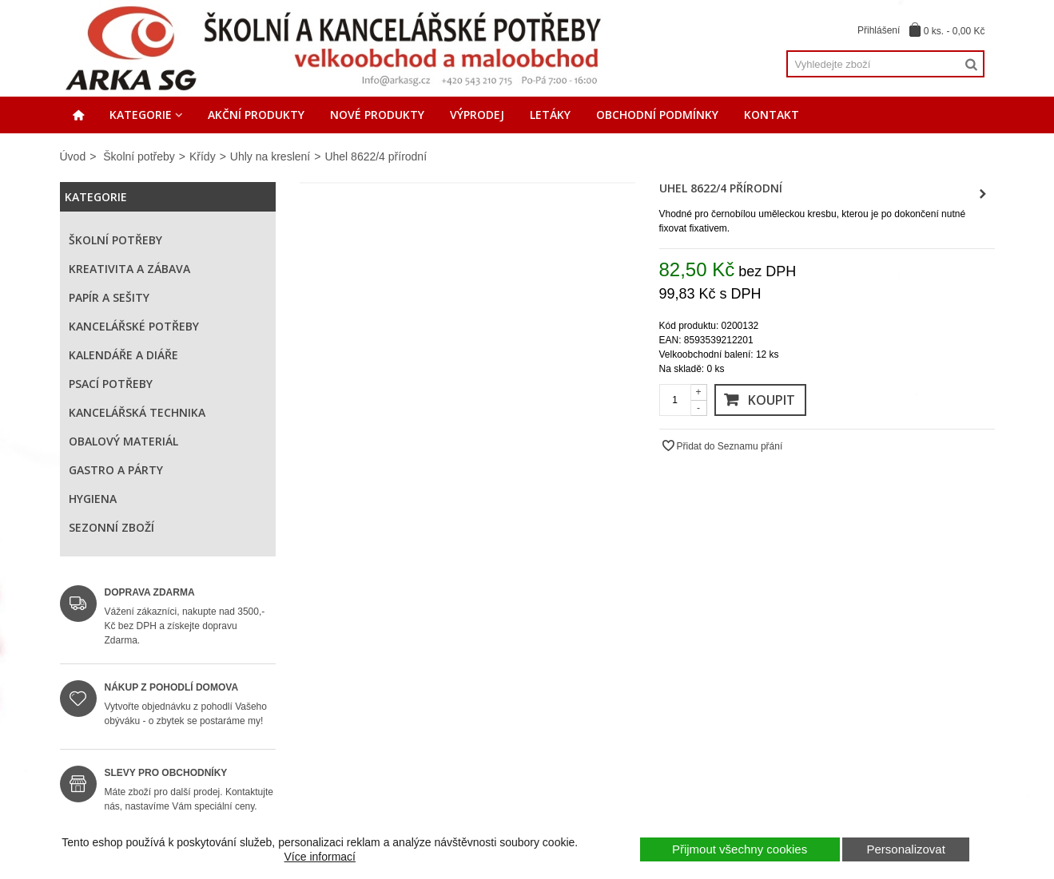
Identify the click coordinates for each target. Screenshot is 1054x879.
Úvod (73, 156)
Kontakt (771, 114)
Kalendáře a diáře (123, 354)
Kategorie (140, 114)
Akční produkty (256, 114)
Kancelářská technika (137, 412)
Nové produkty (377, 114)
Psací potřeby (111, 383)
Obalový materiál (123, 441)
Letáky (550, 114)
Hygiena (93, 498)
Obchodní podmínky (657, 114)
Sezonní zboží (111, 527)
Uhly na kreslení (270, 156)
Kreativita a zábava (129, 268)
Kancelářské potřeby (134, 326)
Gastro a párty (116, 469)
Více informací (320, 856)
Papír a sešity (109, 297)
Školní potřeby (139, 156)
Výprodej (477, 114)
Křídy (202, 156)
